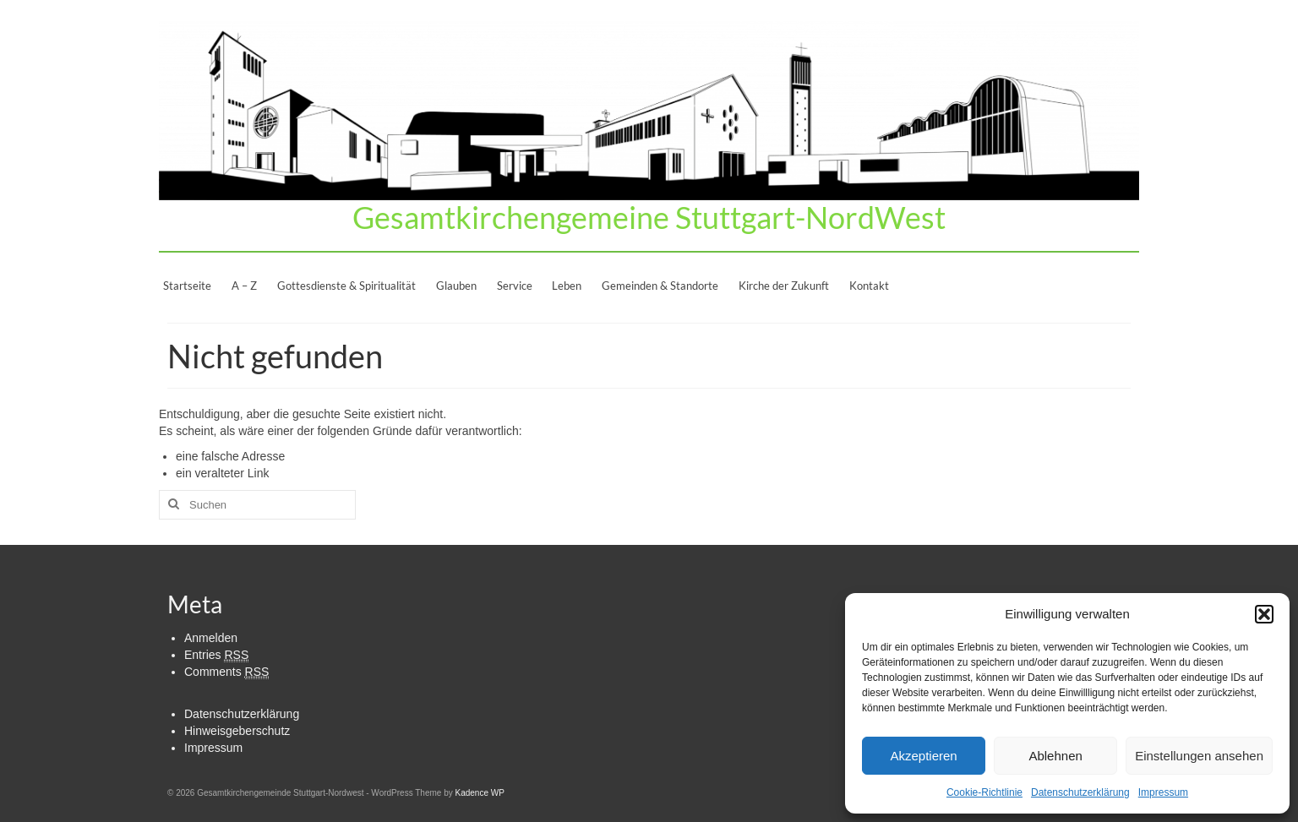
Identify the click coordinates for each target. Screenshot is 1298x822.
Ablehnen (1055, 756)
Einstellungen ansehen (1199, 756)
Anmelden (210, 638)
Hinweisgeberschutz (237, 731)
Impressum (1163, 792)
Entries (216, 655)
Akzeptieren (923, 756)
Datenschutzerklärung (1080, 792)
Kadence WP (479, 793)
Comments (226, 672)
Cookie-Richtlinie (984, 792)
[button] (1264, 614)
